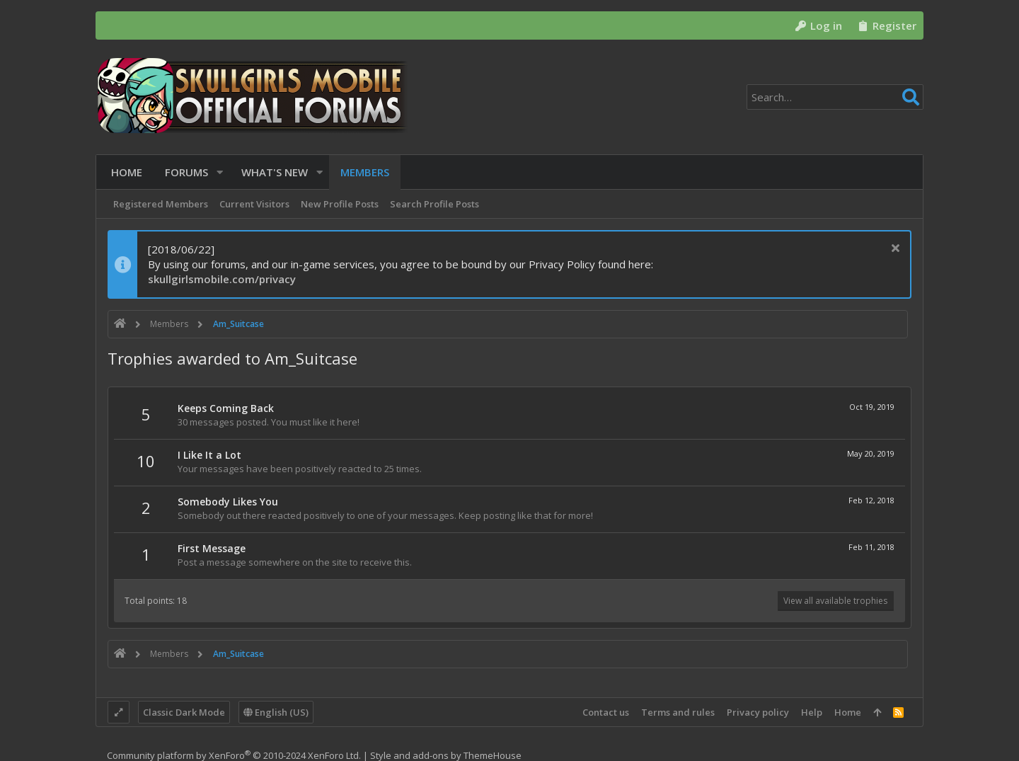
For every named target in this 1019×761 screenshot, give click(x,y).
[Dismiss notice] (893, 249)
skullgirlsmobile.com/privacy (222, 279)
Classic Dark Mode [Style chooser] (184, 712)
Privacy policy (758, 712)
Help (811, 712)
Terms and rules (678, 712)
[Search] (835, 97)
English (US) (276, 712)
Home (847, 712)
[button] (216, 172)
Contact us (605, 712)
